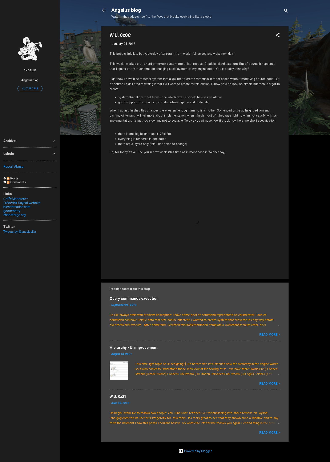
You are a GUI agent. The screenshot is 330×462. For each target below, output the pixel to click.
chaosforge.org (14, 215)
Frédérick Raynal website (22, 203)
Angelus (30, 70)
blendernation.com (16, 207)
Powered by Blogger (195, 451)
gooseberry (11, 211)
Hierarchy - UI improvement (134, 347)
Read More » (269, 334)
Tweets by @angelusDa (19, 232)
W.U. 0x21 (118, 396)
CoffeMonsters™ (15, 199)
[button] (277, 36)
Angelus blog (126, 10)
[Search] (286, 11)
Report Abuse (13, 167)
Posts (13, 178)
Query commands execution (134, 298)
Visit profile (30, 88)
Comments (16, 182)
